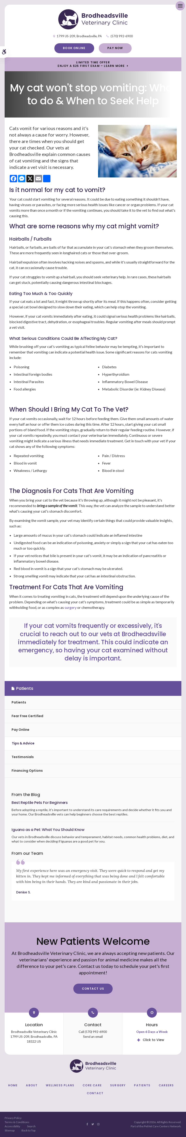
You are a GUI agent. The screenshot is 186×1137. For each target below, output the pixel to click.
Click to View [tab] (153, 1040)
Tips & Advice (23, 743)
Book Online (74, 48)
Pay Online (20, 729)
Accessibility (12, 1126)
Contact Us (93, 989)
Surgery (118, 1085)
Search (31, 1126)
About (31, 1085)
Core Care (92, 1085)
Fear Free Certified (27, 716)
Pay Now (115, 48)
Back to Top (28, 1130)
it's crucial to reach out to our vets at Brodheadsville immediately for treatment (92, 634)
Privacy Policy (13, 1118)
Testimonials (23, 757)
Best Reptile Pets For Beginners (40, 802)
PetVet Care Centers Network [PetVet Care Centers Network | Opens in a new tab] (162, 1126)
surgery (71, 607)
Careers (166, 1085)
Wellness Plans (60, 1085)
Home (13, 1085)
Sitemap (10, 1130)
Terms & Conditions (17, 1122)
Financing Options (27, 770)
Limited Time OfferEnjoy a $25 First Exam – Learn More (91, 64)
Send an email (93, 1036)
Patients (19, 702)
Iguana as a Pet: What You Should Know (48, 829)
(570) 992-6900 (122, 36)
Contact (95, 1093)
